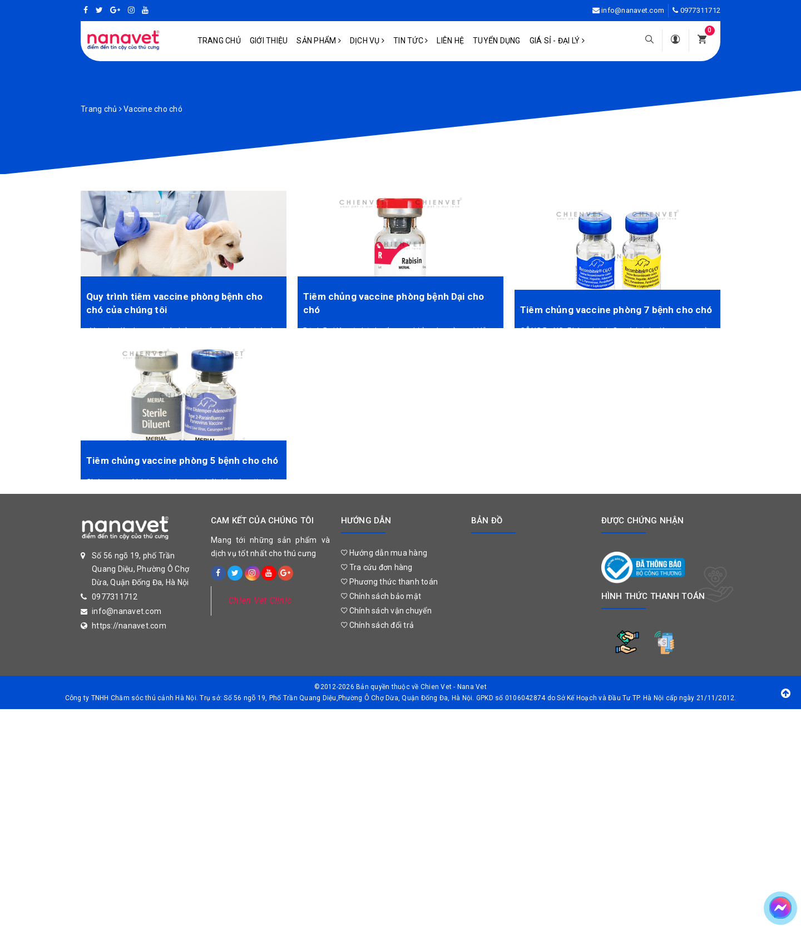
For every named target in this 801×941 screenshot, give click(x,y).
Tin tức (410, 40)
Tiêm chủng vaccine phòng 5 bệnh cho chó (182, 460)
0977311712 (700, 10)
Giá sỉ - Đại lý (557, 40)
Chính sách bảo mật (381, 596)
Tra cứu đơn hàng (377, 567)
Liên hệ (450, 40)
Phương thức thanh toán (389, 581)
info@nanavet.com (632, 10)
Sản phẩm (318, 40)
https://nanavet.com (129, 625)
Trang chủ (219, 40)
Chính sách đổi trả (377, 625)
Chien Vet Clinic (259, 600)
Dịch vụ (367, 40)
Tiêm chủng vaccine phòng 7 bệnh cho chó (616, 309)
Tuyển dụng (497, 40)
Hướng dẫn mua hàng (384, 552)
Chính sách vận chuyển (386, 610)
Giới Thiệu (269, 40)
